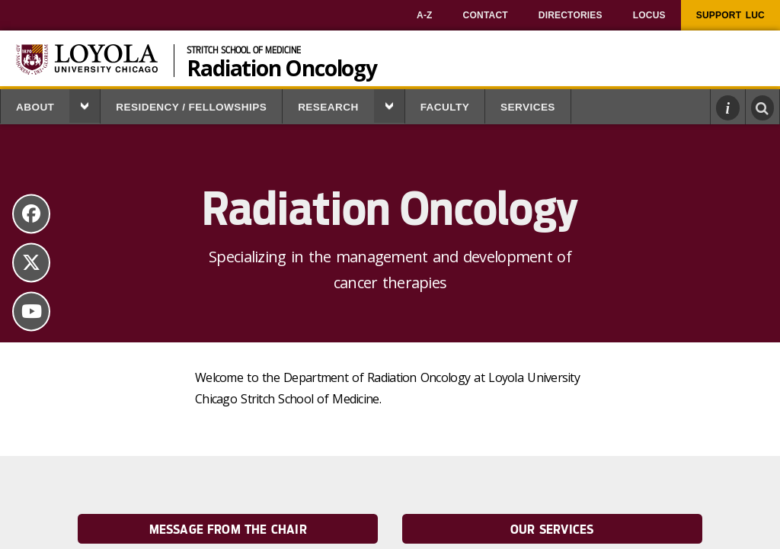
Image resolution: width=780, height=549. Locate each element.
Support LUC (730, 15)
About (35, 107)
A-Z (425, 15)
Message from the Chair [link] (228, 529)
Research (328, 107)
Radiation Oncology (281, 66)
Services (527, 107)
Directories (571, 15)
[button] (84, 106)
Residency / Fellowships (191, 107)
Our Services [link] (551, 529)
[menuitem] (424, 15)
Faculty (444, 107)
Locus (649, 15)
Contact (485, 15)
